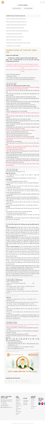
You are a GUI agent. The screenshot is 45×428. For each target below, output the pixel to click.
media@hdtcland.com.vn (7, 407)
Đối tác (32, 403)
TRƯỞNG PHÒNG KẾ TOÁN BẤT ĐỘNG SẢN (15, 15)
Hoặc (16, 381)
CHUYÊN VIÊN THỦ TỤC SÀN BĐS (13, 45)
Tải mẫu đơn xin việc (25, 381)
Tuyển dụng (33, 406)
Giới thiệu (33, 399)
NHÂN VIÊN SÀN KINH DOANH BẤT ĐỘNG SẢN (16, 21)
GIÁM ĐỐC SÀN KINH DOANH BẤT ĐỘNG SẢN (16, 18)
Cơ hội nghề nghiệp (28, 8)
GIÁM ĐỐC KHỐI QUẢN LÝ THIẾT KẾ (13, 39)
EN (41, 2)
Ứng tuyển (10, 381)
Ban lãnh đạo (18, 411)
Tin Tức (32, 404)
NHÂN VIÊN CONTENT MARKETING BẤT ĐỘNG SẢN (17, 30)
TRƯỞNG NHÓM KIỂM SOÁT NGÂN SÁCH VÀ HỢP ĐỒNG (18, 42)
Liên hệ (32, 408)
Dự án (32, 401)
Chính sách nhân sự (17, 8)
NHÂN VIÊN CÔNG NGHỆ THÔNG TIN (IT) (15, 36)
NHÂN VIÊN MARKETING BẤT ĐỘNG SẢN (15, 27)
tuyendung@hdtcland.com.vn (17, 348)
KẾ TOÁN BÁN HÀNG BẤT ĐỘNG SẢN (14, 33)
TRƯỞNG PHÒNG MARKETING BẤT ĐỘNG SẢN (16, 24)
